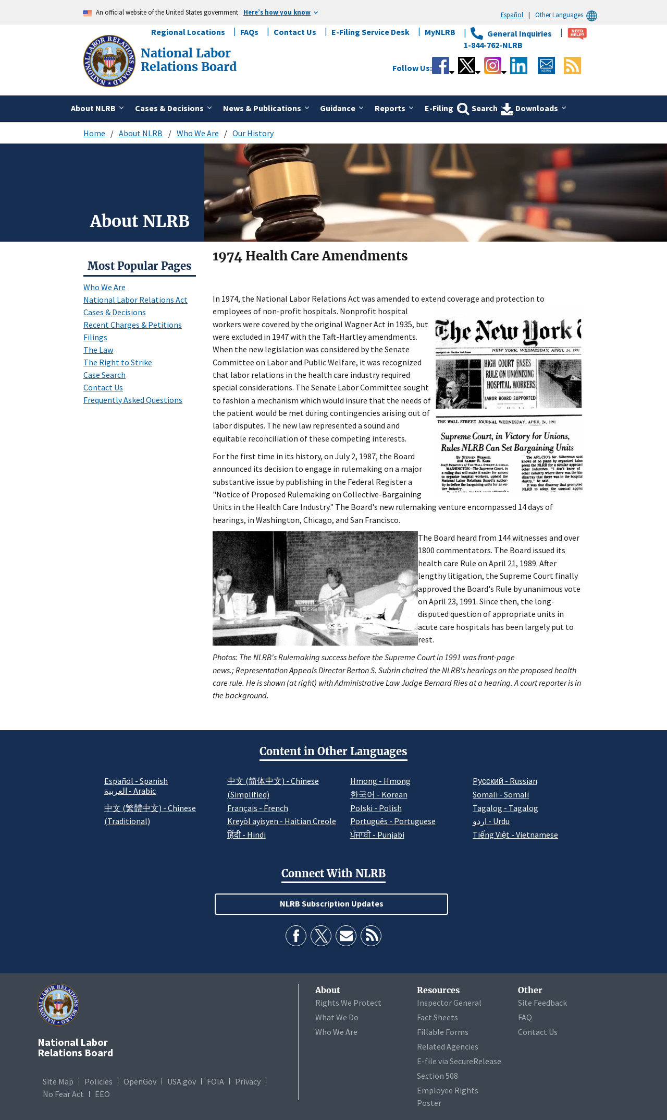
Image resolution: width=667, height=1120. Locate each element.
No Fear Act (63, 1094)
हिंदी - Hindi (246, 834)
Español (512, 14)
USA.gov (181, 1081)
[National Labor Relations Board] (110, 60)
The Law (98, 349)
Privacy (248, 1081)
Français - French (257, 808)
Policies (98, 1081)
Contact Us (295, 31)
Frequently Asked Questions (132, 400)
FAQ (525, 1017)
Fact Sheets (437, 1017)
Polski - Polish (376, 808)
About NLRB (141, 133)
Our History (253, 133)
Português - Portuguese (393, 821)
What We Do (337, 1017)
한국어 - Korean (378, 794)
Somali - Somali (501, 794)
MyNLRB (440, 31)
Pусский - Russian (505, 781)
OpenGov (139, 1081)
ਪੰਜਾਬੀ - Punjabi (377, 834)
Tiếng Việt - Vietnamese (515, 834)
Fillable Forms (442, 1032)
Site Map (58, 1081)
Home (94, 133)
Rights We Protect (348, 1002)
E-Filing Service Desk (370, 31)
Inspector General (449, 1002)
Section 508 (437, 1075)
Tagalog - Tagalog (505, 808)
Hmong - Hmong (380, 781)
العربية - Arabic (130, 791)
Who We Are (198, 133)
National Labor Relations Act (135, 299)
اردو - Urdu (491, 821)
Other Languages (567, 14)
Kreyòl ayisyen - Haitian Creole (281, 821)
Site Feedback (542, 1002)
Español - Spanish (136, 781)
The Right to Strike (117, 362)
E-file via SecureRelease (459, 1061)
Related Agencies (447, 1046)
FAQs (249, 31)
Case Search (104, 375)
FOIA (215, 1081)
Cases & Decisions (114, 312)
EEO (102, 1094)
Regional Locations (188, 31)
